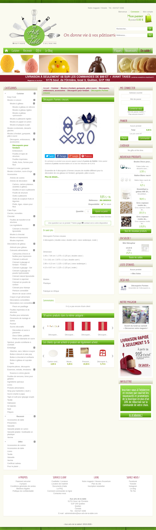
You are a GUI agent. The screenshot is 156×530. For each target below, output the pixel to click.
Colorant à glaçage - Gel (22, 268)
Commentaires (48, 300)
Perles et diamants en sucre (23, 339)
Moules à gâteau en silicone (23, 107)
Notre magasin (128, 302)
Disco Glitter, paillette (20, 336)
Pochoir (13, 324)
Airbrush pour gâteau (18, 247)
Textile (9, 400)
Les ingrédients (16, 225)
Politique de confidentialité (23, 491)
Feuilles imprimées (20, 159)
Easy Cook (11, 97)
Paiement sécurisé (23, 481)
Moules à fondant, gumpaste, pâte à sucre (79, 88)
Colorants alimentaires (19, 250)
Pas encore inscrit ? (136, 114)
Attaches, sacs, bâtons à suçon (22, 351)
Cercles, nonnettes (14, 213)
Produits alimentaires (15, 388)
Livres (9, 385)
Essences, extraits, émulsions (19, 370)
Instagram (133, 486)
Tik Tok (133, 491)
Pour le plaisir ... (13, 466)
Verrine (10, 437)
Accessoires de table (15, 420)
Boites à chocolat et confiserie (22, 357)
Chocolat (10, 216)
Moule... (69, 362)
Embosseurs (17, 151)
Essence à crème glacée (20, 373)
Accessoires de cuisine (16, 445)
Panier (123, 120)
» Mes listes (136, 274)
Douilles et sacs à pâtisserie (23, 190)
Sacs (12, 363)
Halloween (11, 403)
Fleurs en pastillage (20, 306)
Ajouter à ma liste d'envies (100, 217)
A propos (23, 484)
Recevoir (27, 50)
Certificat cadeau (14, 463)
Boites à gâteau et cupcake (21, 360)
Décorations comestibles (20, 300)
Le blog (133, 489)
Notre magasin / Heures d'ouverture (96, 481)
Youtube (133, 484)
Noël (9, 409)
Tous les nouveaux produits (136, 231)
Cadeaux (124, 145)
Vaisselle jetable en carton (17, 429)
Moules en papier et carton (20, 122)
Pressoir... (86, 362)
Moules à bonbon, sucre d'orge (19, 171)
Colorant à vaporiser (20, 279)
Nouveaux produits (130, 157)
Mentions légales (23, 489)
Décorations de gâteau (16, 244)
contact (86, 223)
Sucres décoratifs (17, 327)
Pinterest (87, 156)
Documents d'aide (60, 486)
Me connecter (127, 88)
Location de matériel (60, 484)
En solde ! (146, 50)
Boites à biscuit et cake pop (21, 354)
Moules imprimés (17, 240)
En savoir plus (48, 230)
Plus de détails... (52, 177)
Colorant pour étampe (21, 288)
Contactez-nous (59, 493)
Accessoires (12, 174)
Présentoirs (12, 423)
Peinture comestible (20, 291)
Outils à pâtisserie (19, 196)
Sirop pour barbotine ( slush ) (19, 391)
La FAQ (60, 489)
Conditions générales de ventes (23, 486)
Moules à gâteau (16, 104)
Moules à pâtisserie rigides (20, 119)
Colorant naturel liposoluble (23, 276)
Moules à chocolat (17, 234)
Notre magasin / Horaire (97, 8)
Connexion (135, 12)
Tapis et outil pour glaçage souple (20, 397)
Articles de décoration (18, 181)
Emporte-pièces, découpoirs (18, 367)
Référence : (94, 200)
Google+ (74, 156)
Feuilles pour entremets (19, 315)
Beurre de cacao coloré (21, 294)
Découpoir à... (102, 362)
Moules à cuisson (14, 100)
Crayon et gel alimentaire (20, 297)
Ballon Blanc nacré (142, 175)
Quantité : (80, 211)
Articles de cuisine (17, 178)
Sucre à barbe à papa (16, 394)
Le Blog (49, 50)
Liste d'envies (127, 264)
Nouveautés (131, 50)
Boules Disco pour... (142, 162)
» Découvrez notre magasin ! (135, 328)
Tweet (50, 156)
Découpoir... (53, 335)
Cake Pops (11, 210)
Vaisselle (10, 426)
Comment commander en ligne (59, 491)
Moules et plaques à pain (20, 125)
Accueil (46, 88)
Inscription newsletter (96, 486)
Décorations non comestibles (21, 303)
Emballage (11, 348)
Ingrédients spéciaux (15, 382)
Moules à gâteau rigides (22, 110)
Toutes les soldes (136, 257)
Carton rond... (53, 362)
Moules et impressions (19, 237)
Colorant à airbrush (20, 259)
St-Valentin (11, 406)
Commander (145, 138)
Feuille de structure (20, 193)
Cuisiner (16, 50)
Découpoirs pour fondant (78, 91)
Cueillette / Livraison (60, 481)
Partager (61, 156)
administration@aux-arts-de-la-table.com (81, 513)
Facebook (133, 481)
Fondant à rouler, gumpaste (18, 168)
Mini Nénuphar (129, 243)
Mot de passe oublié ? (136, 112)
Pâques (118, 50)
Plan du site (96, 484)
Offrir (38, 50)
